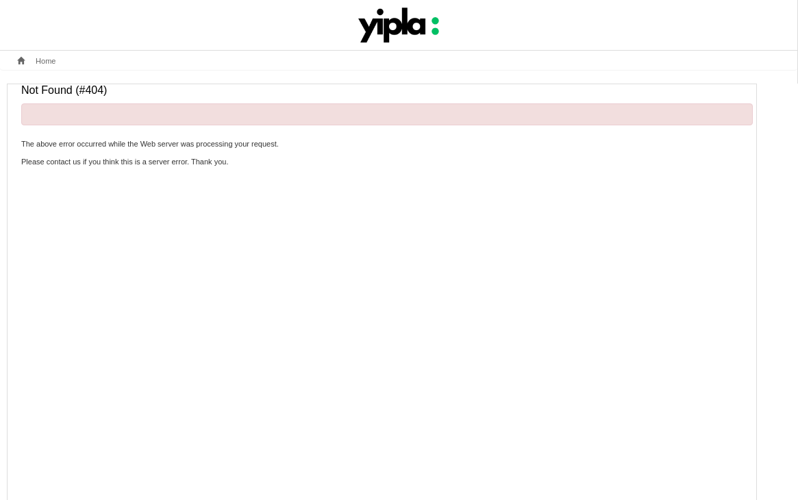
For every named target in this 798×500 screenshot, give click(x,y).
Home (36, 61)
